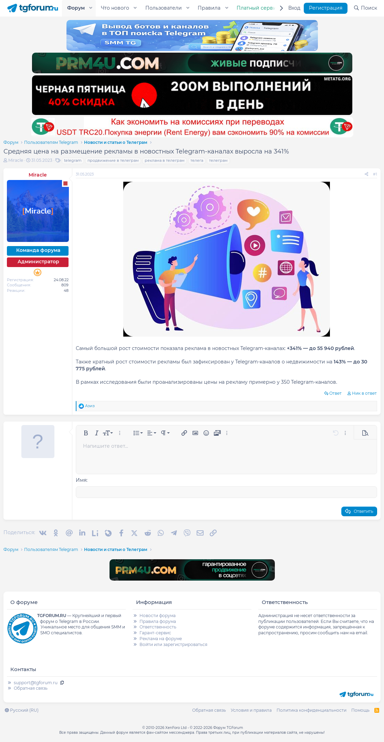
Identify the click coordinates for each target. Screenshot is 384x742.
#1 (375, 174)
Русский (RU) (22, 710)
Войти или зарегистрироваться (173, 644)
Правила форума (157, 621)
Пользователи (163, 8)
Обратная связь (31, 688)
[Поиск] (365, 8)
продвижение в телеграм (113, 160)
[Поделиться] (366, 174)
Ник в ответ (364, 393)
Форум (76, 8)
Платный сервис (258, 8)
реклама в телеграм (165, 160)
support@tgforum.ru (36, 682)
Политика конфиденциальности (311, 710)
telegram (73, 160)
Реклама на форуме (160, 638)
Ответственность (157, 626)
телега (196, 160)
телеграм (218, 160)
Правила (209, 8)
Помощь (360, 710)
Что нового (115, 8)
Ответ (335, 393)
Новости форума (157, 615)
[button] (91, 8)
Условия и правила (251, 710)
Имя (81, 480)
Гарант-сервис (155, 632)
